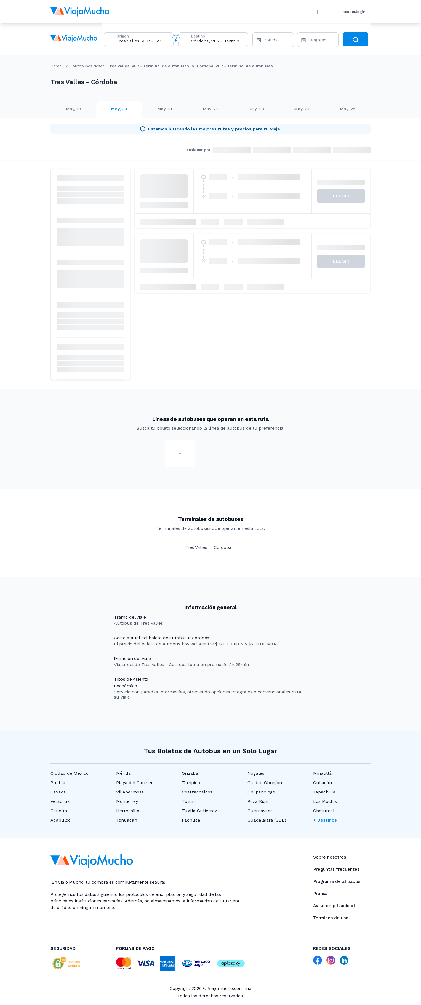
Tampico (191, 782)
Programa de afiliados (336, 881)
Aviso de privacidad (334, 905)
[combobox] (142, 41)
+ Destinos (325, 820)
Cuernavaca (260, 810)
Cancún (58, 810)
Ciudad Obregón (264, 782)
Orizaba (190, 773)
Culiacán (322, 782)
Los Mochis (325, 801)
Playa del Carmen (135, 782)
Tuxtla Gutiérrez (199, 810)
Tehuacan (126, 820)
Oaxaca (58, 792)
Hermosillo (127, 810)
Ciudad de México (69, 773)
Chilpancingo (261, 792)
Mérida (123, 773)
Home (56, 66)
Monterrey (127, 801)
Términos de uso (330, 917)
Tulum (189, 801)
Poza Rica (257, 801)
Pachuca (191, 820)
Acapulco (60, 820)
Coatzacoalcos (197, 792)
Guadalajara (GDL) (266, 820)
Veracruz (60, 801)
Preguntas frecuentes (336, 869)
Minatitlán (323, 773)
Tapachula (324, 792)
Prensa (320, 893)
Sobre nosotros (329, 857)
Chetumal (323, 810)
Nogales (255, 773)
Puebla (57, 782)
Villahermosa (130, 792)
